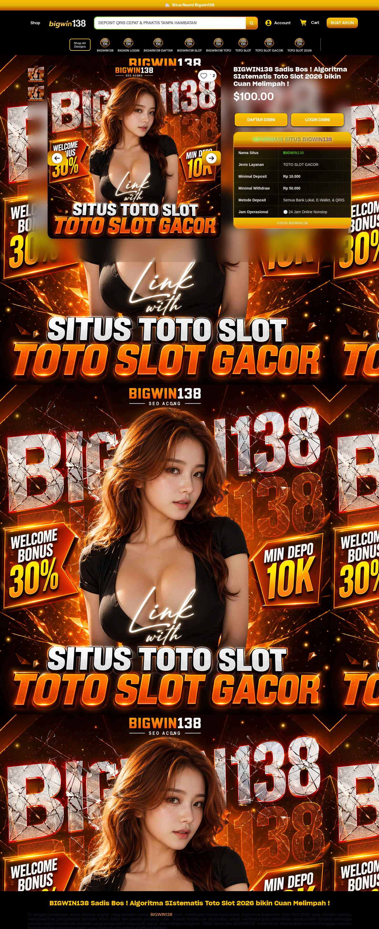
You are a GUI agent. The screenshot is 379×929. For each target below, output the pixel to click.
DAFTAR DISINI (261, 120)
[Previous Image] (57, 158)
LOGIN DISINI (317, 120)
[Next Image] (211, 158)
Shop (35, 23)
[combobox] (170, 23)
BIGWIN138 (161, 914)
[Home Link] (67, 23)
